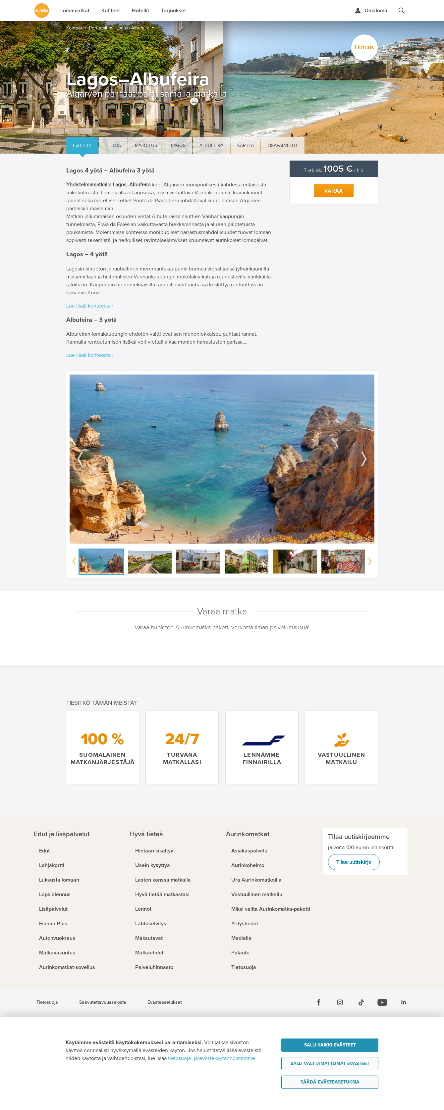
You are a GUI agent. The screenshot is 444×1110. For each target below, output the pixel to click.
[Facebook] (318, 1002)
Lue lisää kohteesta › (90, 306)
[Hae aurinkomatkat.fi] (402, 11)
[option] (222, 459)
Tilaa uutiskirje (353, 862)
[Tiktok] (361, 1002)
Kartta (245, 145)
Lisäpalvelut (283, 145)
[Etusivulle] (41, 10)
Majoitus (146, 145)
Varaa (333, 191)
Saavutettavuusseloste (102, 1002)
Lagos (178, 145)
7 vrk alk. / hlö (333, 170)
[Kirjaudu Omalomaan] (371, 11)
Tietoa (113, 145)
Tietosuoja (47, 1002)
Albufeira (211, 145)
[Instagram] (340, 1002)
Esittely (82, 145)
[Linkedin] (403, 1002)
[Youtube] (382, 1002)
